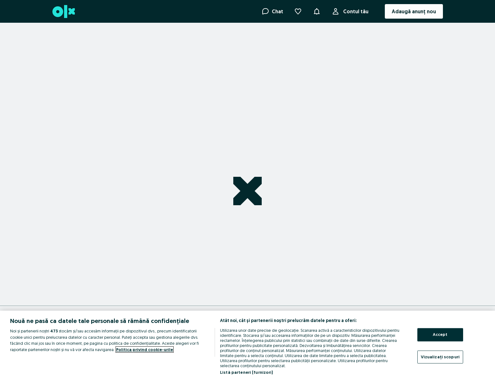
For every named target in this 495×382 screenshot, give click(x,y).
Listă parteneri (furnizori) (246, 372)
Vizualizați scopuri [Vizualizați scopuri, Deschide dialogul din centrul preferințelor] (440, 356)
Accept (440, 334)
